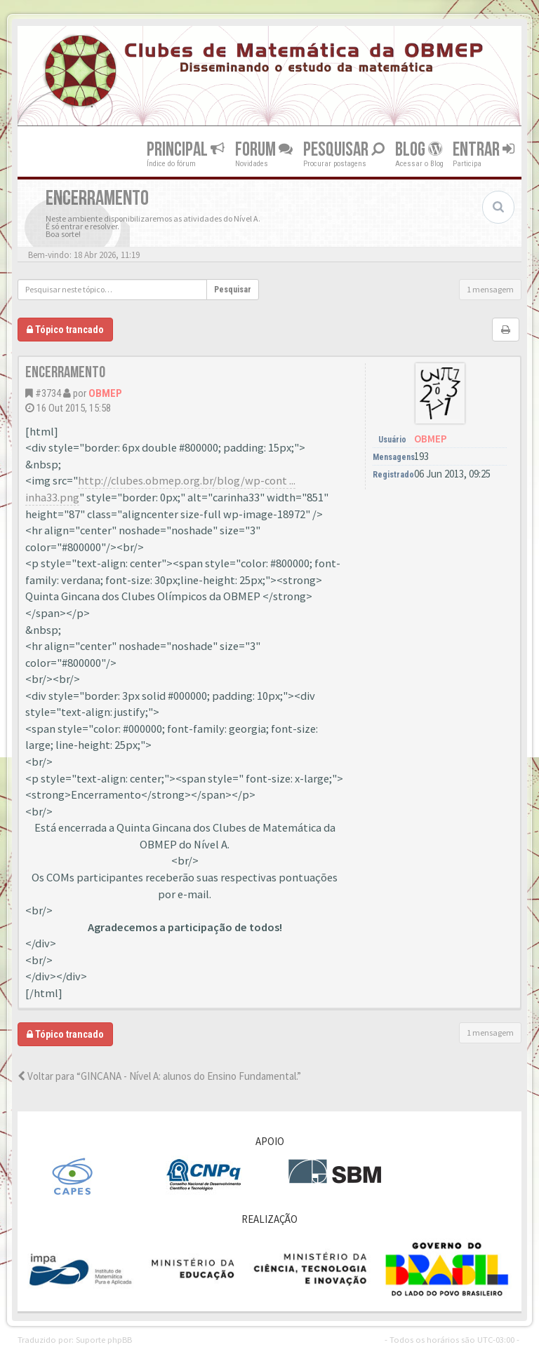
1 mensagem (490, 289)
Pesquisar (344, 149)
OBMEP (105, 393)
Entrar (483, 149)
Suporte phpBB (104, 1339)
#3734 (48, 393)
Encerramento (65, 372)
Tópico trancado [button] (65, 329)
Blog (418, 149)
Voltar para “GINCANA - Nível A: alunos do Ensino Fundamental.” (159, 1076)
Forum (264, 149)
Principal (186, 149)
